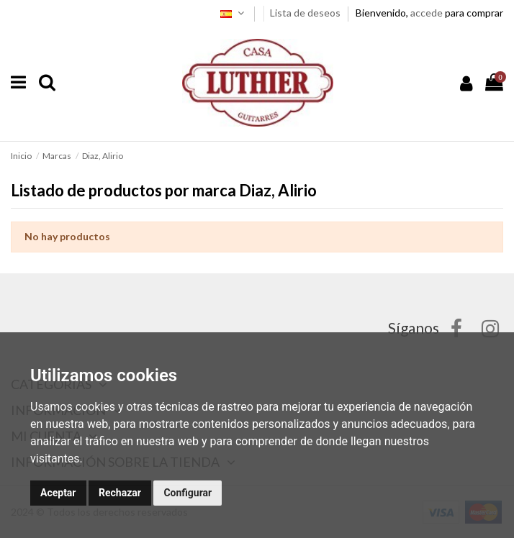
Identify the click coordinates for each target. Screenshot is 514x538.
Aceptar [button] (58, 492)
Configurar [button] (187, 492)
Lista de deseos (306, 12)
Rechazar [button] (120, 492)
